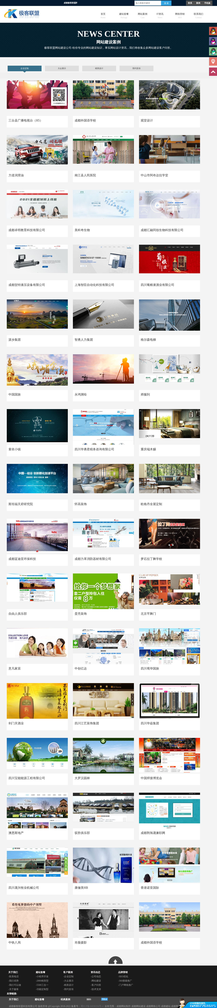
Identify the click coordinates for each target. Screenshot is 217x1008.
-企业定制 (68, 976)
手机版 (207, 3)
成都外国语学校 (85, 120)
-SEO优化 (123, 976)
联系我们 (198, 15)
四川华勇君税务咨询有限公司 (94, 449)
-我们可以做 (14, 985)
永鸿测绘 (81, 394)
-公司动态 (96, 976)
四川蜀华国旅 (150, 668)
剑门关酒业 (16, 723)
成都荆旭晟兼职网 (153, 833)
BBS (89, 999)
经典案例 (65, 999)
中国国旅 (14, 394)
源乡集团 (14, 339)
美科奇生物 (82, 230)
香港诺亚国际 (150, 887)
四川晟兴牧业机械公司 (23, 887)
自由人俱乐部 (17, 613)
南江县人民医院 (85, 175)
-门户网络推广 (125, 985)
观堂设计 (147, 120)
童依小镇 (14, 449)
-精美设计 (68, 985)
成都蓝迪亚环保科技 (22, 559)
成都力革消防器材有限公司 (93, 559)
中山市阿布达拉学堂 (154, 175)
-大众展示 (68, 980)
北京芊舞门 (148, 613)
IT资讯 (159, 15)
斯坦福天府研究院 (20, 504)
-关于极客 (13, 989)
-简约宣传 (68, 989)
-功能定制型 (42, 989)
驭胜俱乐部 (82, 833)
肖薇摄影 (81, 942)
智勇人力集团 (84, 339)
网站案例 (142, 15)
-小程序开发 (42, 976)
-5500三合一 (42, 985)
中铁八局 (14, 942)
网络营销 (180, 15)
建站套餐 (124, 15)
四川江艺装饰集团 (87, 723)
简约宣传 (136, 68)
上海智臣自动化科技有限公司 (94, 285)
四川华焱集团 (150, 723)
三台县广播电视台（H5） (25, 120)
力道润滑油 (16, 175)
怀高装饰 (81, 504)
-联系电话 (13, 976)
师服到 (145, 394)
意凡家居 (14, 668)
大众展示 (62, 68)
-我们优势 (13, 980)
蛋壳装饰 (81, 613)
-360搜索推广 (125, 980)
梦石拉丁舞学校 (151, 559)
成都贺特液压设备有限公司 (26, 285)
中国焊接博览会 (151, 778)
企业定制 (25, 68)
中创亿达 (81, 668)
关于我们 (13, 999)
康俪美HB (81, 887)
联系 (190, 3)
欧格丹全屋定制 (151, 504)
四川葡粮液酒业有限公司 (157, 285)
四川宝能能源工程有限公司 (26, 778)
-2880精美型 (42, 980)
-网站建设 (96, 980)
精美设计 (99, 68)
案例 (198, 3)
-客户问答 (96, 985)
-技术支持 (96, 989)
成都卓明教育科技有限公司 (26, 230)
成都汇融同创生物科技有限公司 (162, 230)
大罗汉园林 (82, 778)
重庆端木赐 (148, 449)
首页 (103, 15)
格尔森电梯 (148, 339)
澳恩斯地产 (16, 833)
